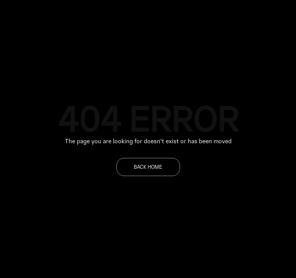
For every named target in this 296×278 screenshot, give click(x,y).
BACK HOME (148, 167)
